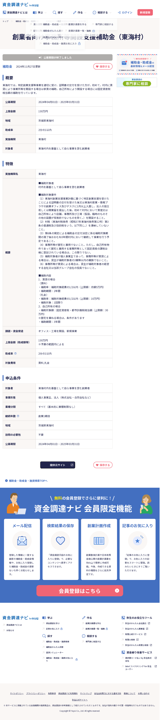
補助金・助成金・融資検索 (27, 21)
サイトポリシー (17, 693)
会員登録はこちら (89, 590)
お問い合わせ (143, 693)
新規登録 (145, 12)
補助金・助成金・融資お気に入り (59, 659)
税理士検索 (130, 639)
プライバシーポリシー (35, 693)
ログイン (127, 12)
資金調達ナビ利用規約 (68, 693)
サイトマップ (86, 693)
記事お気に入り (53, 628)
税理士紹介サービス (134, 634)
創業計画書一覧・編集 (95, 628)
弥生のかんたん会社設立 (135, 623)
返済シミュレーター (54, 652)
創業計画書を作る (93, 623)
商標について (129, 693)
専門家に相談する (93, 641)
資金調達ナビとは (15, 12)
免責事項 (52, 693)
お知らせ (10, 630)
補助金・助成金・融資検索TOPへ (28, 481)
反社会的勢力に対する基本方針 (107, 693)
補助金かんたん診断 (54, 647)
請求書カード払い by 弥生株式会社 (138, 659)
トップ (5, 21)
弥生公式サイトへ (80, 699)
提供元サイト (57, 465)
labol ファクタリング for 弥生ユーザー (138, 667)
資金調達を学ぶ (53, 623)
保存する (105, 66)
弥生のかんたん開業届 (134, 628)
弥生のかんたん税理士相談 (136, 645)
